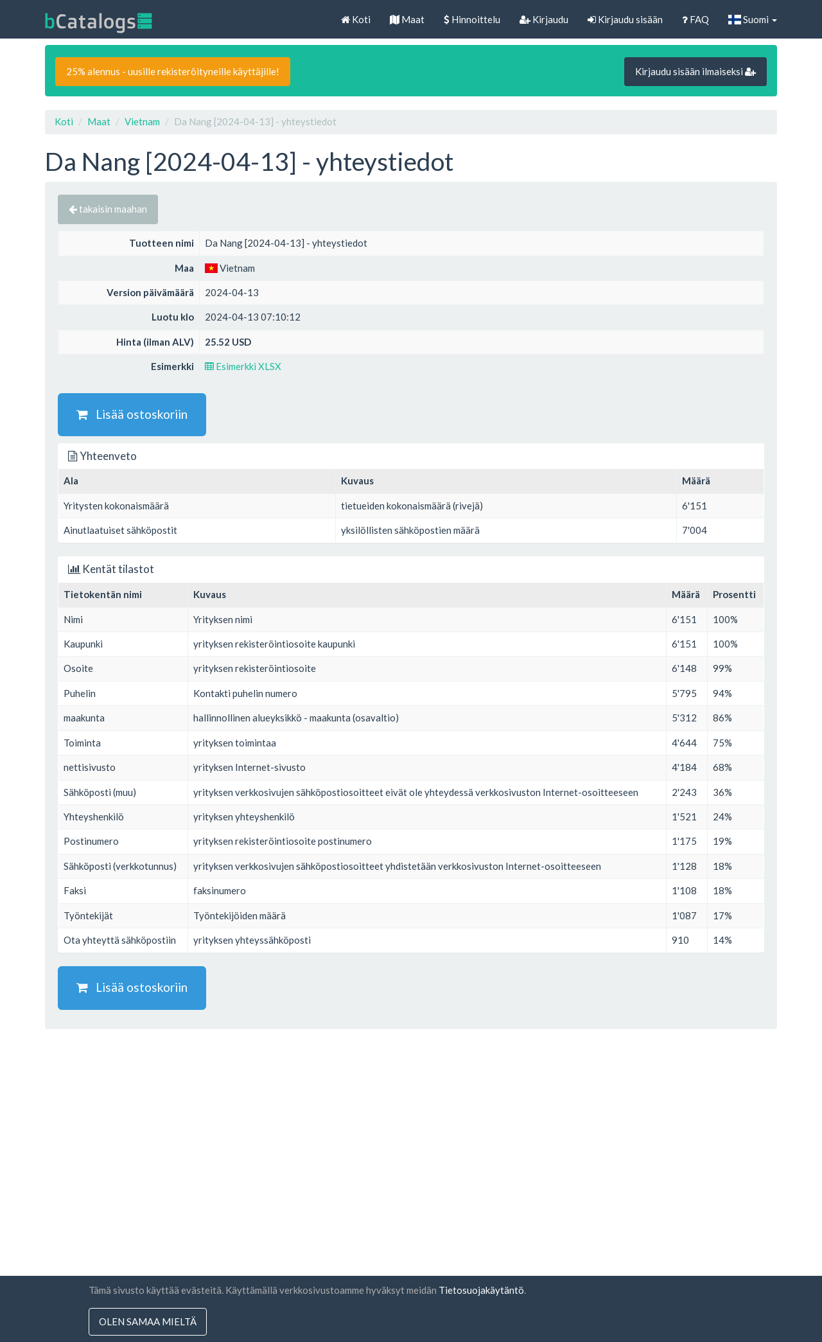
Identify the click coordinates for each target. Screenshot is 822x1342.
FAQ (695, 19)
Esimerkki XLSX (243, 366)
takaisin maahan (108, 209)
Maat (407, 19)
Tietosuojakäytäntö (481, 1290)
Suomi (752, 19)
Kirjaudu (544, 19)
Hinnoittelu (472, 19)
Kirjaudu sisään (625, 19)
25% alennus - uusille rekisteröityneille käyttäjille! (172, 71)
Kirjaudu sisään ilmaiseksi (695, 71)
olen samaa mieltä (148, 1321)
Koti (356, 19)
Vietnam (142, 121)
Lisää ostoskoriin (132, 414)
